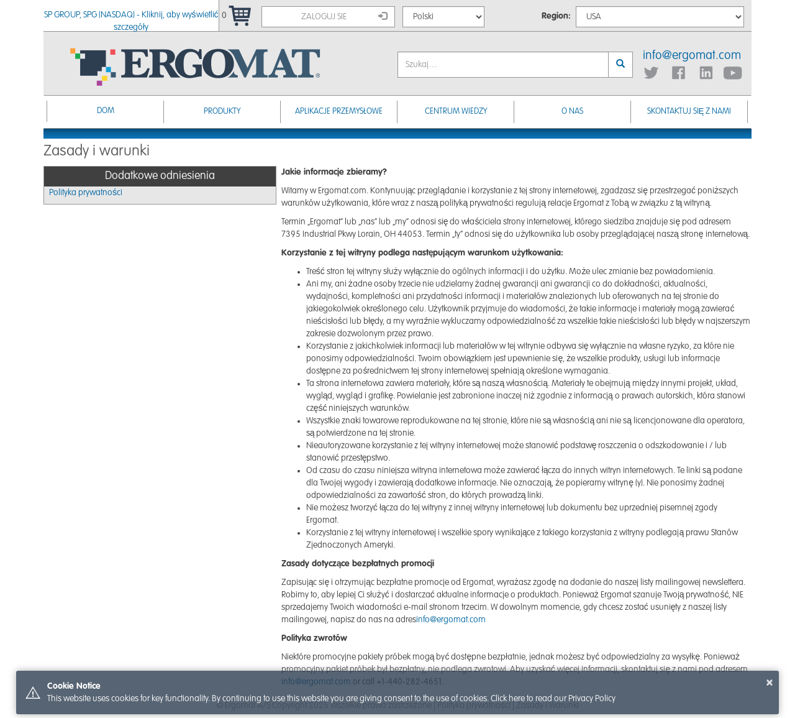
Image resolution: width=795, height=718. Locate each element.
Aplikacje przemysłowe (339, 112)
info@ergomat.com (692, 56)
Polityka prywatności (85, 192)
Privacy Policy (592, 698)
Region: (556, 16)
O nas (572, 112)
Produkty (222, 112)
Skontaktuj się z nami (689, 112)
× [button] (769, 682)
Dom (105, 111)
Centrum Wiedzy (456, 112)
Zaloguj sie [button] (344, 16)
